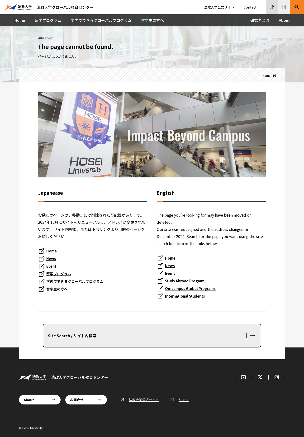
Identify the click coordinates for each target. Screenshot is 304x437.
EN (284, 7)
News (51, 258)
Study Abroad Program (186, 281)
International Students (187, 296)
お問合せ (76, 399)
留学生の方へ (152, 20)
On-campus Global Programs (191, 288)
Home (19, 20)
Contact (250, 7)
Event (51, 266)
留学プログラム (48, 20)
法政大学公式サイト (219, 7)
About (284, 20)
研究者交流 (259, 20)
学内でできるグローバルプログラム (101, 20)
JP (272, 7)
